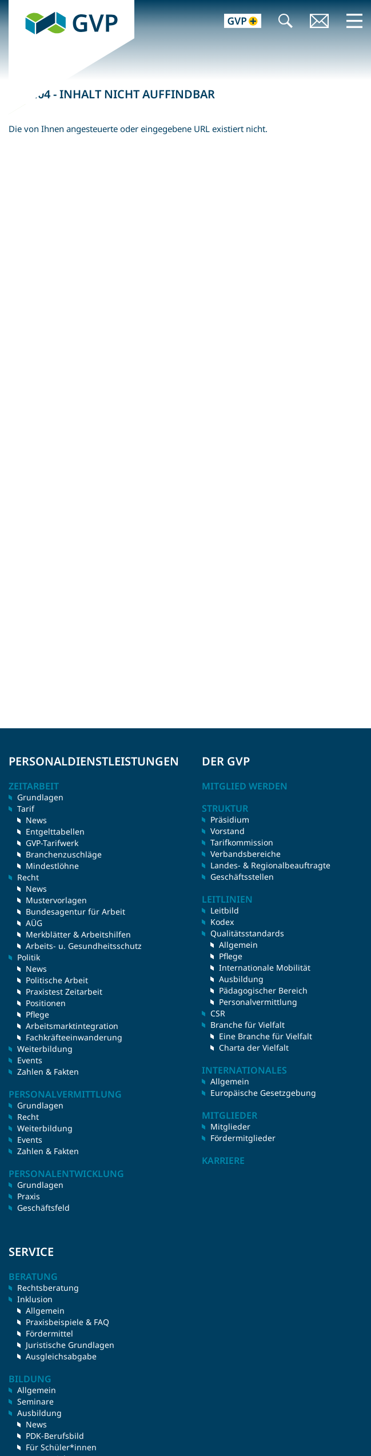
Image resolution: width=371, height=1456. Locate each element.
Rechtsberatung (48, 1287)
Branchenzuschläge (64, 854)
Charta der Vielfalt (254, 1047)
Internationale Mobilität (264, 967)
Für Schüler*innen (61, 1447)
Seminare (35, 1401)
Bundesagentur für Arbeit (75, 911)
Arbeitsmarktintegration (72, 1025)
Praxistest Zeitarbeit (64, 991)
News (36, 820)
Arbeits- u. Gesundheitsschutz (84, 945)
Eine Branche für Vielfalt (265, 1036)
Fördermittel (49, 1333)
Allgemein (238, 944)
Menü (354, 20)
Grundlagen (40, 797)
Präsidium (229, 819)
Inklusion (35, 1299)
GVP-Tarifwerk (52, 842)
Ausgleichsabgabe (61, 1356)
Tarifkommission (241, 842)
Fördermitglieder (243, 1137)
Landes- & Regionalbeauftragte (270, 865)
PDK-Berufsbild (55, 1435)
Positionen (46, 1003)
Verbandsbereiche (245, 853)
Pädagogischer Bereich (263, 990)
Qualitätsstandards (247, 933)
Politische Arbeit (57, 980)
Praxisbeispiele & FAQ (67, 1322)
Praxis (28, 1196)
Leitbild (224, 910)
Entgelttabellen (55, 831)
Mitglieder (230, 1126)
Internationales (244, 1070)
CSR (217, 1013)
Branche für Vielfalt (247, 1024)
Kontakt (319, 22)
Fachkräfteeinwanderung (74, 1037)
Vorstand (227, 830)
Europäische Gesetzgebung (263, 1092)
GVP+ (236, 22)
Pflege (37, 1014)
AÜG (34, 923)
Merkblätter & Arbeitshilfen (78, 934)
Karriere (223, 1160)
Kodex (222, 921)
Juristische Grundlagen (70, 1344)
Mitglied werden (245, 786)
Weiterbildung (45, 1048)
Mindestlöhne (52, 865)
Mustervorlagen (56, 900)
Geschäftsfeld (43, 1207)
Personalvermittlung (258, 1001)
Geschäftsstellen (242, 876)
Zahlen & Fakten (48, 1071)
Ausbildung (241, 979)
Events (29, 1060)
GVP (17, 5)
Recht (28, 1116)
